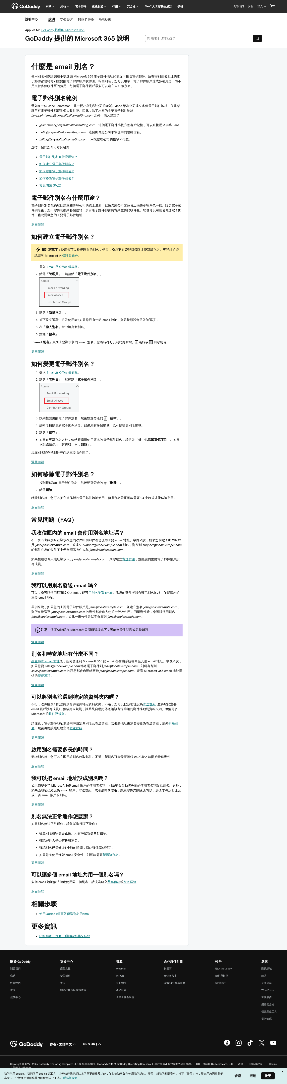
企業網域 (121, 983)
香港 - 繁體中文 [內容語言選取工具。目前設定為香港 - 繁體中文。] (63, 1044)
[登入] (262, 6)
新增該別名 (111, 854)
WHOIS (120, 975)
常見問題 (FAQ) (50, 185)
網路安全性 (267, 1004)
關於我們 (15, 968)
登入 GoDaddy (223, 968)
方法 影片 (66, 19)
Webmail (121, 968)
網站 (263, 975)
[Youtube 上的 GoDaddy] (273, 1045)
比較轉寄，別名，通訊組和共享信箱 (64, 936)
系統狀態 (105, 19)
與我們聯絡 (86, 19)
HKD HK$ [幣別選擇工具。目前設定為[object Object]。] (92, 1044)
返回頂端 (37, 224)
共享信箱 (113, 881)
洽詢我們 (15, 983)
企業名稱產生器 (125, 997)
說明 (51, 19)
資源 (62, 983)
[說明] (250, 6)
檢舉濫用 (65, 975)
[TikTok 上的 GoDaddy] (250, 1045)
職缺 (12, 975)
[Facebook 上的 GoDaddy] (227, 1045)
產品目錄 (121, 990)
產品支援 (65, 968)
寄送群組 (128, 559)
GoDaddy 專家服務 (174, 983)
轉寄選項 (44, 675)
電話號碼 (266, 1018)
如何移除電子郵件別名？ (56, 178)
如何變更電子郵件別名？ (56, 171)
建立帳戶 (220, 983)
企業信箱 (266, 983)
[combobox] (199, 38)
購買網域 (266, 968)
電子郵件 (80, 6)
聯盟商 (168, 968)
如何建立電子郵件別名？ (56, 164)
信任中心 (15, 997)
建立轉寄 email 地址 (45, 661)
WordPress (267, 990)
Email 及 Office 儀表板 (62, 266)
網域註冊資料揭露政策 (73, 990)
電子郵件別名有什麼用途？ (58, 156)
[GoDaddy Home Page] (26, 1044)
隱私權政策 (256, 1064)
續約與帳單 (221, 975)
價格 (180, 6)
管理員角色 (70, 255)
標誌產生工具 (269, 1011)
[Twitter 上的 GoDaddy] (261, 1045)
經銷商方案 (170, 975)
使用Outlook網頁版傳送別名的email (64, 913)
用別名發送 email (100, 592)
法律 (12, 990)
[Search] (257, 38)
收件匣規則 (57, 713)
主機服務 (266, 997)
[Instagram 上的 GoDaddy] (238, 1045)
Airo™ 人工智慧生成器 (158, 6)
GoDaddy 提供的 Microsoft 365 (63, 29)
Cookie (273, 1064)
